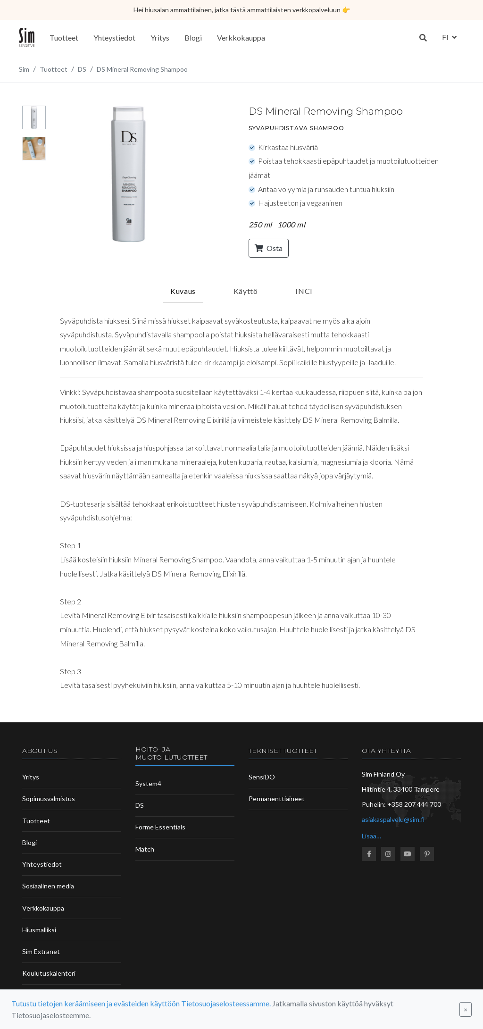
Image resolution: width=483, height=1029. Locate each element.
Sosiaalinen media (48, 886)
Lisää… (371, 836)
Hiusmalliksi (39, 930)
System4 (148, 783)
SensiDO (262, 777)
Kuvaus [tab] (183, 290)
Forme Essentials (160, 827)
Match (144, 849)
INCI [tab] (303, 290)
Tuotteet (64, 37)
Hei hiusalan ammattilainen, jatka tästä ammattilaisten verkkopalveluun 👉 (241, 10)
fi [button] (446, 37)
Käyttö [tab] (245, 290)
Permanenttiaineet (277, 799)
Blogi (193, 37)
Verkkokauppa (241, 37)
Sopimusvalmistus (48, 799)
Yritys (159, 37)
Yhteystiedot (114, 37)
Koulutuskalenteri (48, 973)
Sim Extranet (41, 951)
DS (139, 805)
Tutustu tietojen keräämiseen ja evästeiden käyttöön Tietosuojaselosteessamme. (141, 1003)
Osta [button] (269, 247)
